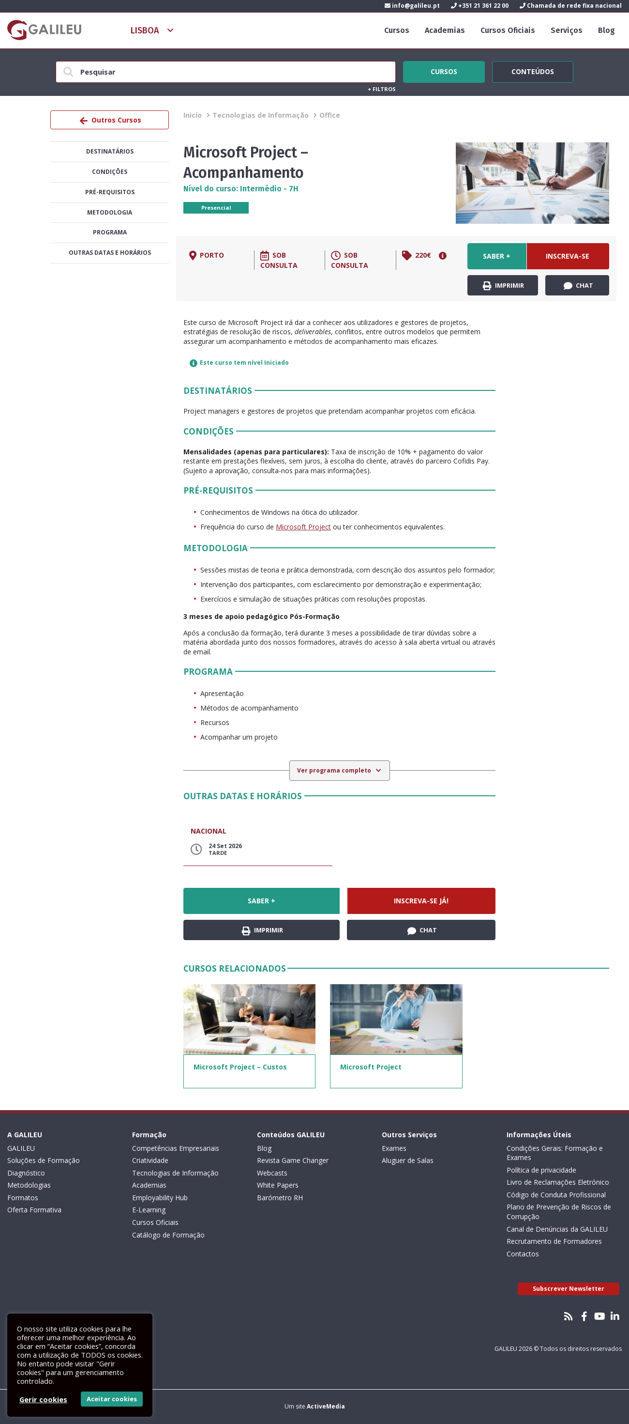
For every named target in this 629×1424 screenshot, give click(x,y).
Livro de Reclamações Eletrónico (558, 1182)
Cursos (396, 30)
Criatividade (150, 1160)
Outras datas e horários (110, 252)
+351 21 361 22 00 (480, 5)
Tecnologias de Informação (260, 115)
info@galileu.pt (412, 5)
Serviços (567, 30)
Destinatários (110, 151)
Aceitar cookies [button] (112, 1398)
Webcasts (272, 1172)
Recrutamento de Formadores (554, 1241)
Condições (109, 172)
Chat (578, 286)
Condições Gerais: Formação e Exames (555, 1153)
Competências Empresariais (175, 1148)
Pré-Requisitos (110, 192)
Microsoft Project (303, 526)
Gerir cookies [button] (43, 1399)
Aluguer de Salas (408, 1160)
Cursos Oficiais (507, 30)
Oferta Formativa (34, 1209)
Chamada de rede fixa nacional (571, 5)
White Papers (278, 1185)
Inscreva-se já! (567, 260)
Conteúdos (533, 70)
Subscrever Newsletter (568, 1289)
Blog (606, 30)
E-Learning (148, 1209)
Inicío (192, 115)
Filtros (382, 89)
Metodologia (109, 212)
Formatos (22, 1197)
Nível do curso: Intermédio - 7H (241, 188)
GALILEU (21, 1148)
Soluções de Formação (43, 1160)
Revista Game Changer (293, 1160)
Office (329, 115)
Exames (394, 1148)
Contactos (523, 1253)
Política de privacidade (541, 1170)
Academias (445, 30)
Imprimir (503, 286)
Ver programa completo (335, 770)
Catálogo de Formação (168, 1234)
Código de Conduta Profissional (556, 1194)
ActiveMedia (326, 1406)
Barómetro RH (280, 1197)
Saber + (496, 256)
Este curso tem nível (239, 362)
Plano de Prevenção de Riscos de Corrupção (559, 1211)
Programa (110, 232)
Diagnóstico (26, 1172)
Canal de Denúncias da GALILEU (557, 1229)
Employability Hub (160, 1197)
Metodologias (29, 1185)
